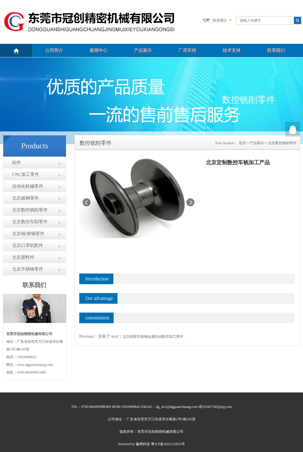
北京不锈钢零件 (27, 269)
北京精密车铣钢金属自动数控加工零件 (153, 336)
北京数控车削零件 (30, 221)
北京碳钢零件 (25, 198)
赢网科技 (143, 444)
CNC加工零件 (25, 174)
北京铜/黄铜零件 (28, 233)
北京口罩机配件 (27, 245)
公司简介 (54, 50)
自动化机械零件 (27, 186)
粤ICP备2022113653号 (168, 444)
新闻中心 (98, 50)
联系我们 (220, 20)
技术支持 (232, 50)
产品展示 (143, 50)
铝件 (16, 162)
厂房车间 (187, 50)
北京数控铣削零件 (30, 209)
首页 (242, 143)
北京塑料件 (23, 257)
